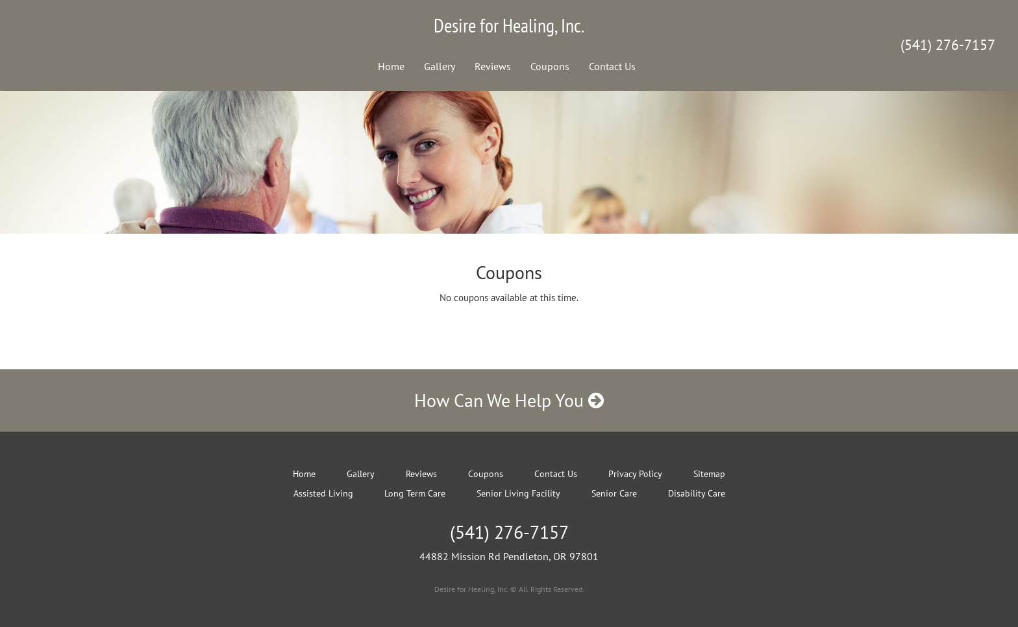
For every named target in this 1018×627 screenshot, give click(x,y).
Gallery (439, 66)
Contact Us (612, 66)
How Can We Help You (509, 400)
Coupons (549, 66)
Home (391, 66)
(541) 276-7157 (947, 45)
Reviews (493, 66)
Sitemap (709, 474)
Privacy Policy (635, 474)
